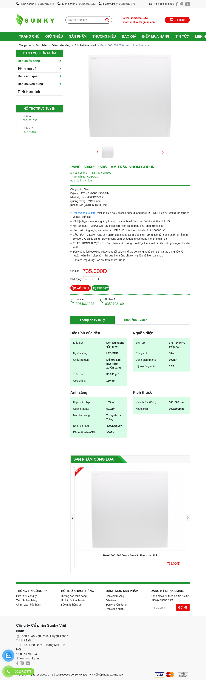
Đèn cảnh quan (28, 76)
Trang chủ (29, 36)
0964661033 (87, 3)
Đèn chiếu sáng (61, 45)
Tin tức (182, 36)
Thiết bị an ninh (29, 91)
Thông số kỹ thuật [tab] (92, 320)
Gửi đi (182, 607)
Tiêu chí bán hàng (26, 600)
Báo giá (129, 36)
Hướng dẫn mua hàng (74, 596)
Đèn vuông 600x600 (84, 212)
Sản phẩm (78, 36)
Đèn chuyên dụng (30, 83)
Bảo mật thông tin (71, 604)
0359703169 (30, 132)
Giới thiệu (54, 36)
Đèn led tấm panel (85, 45)
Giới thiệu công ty (26, 596)
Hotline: (134, 17)
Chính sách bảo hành (28, 604)
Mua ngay (101, 287)
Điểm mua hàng (156, 36)
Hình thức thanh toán (73, 600)
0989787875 (46, 3)
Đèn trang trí (27, 68)
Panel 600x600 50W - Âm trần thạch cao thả (130, 555)
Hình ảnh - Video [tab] (136, 320)
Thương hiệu (104, 36)
